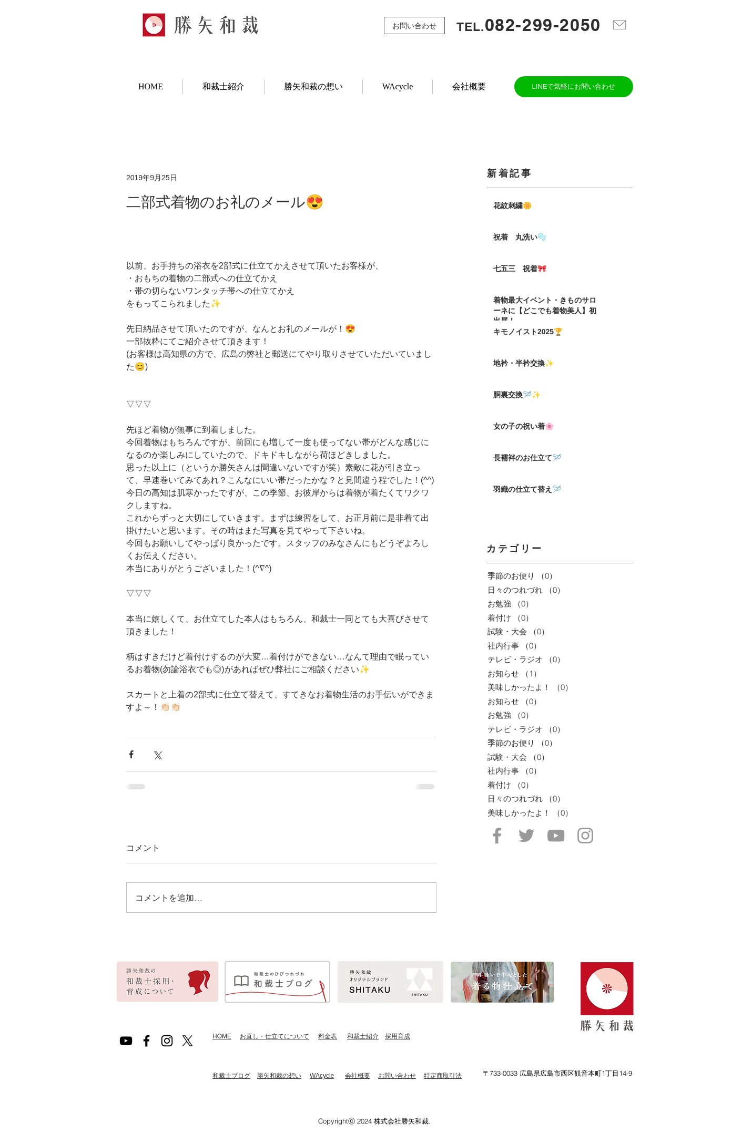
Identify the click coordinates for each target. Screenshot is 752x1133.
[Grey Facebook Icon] (496, 835)
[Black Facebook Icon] (146, 1040)
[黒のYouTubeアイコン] (126, 1040)
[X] (187, 1040)
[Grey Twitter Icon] (526, 835)
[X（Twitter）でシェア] (157, 754)
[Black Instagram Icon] (167, 1040)
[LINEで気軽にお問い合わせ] (573, 86)
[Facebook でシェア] (131, 754)
